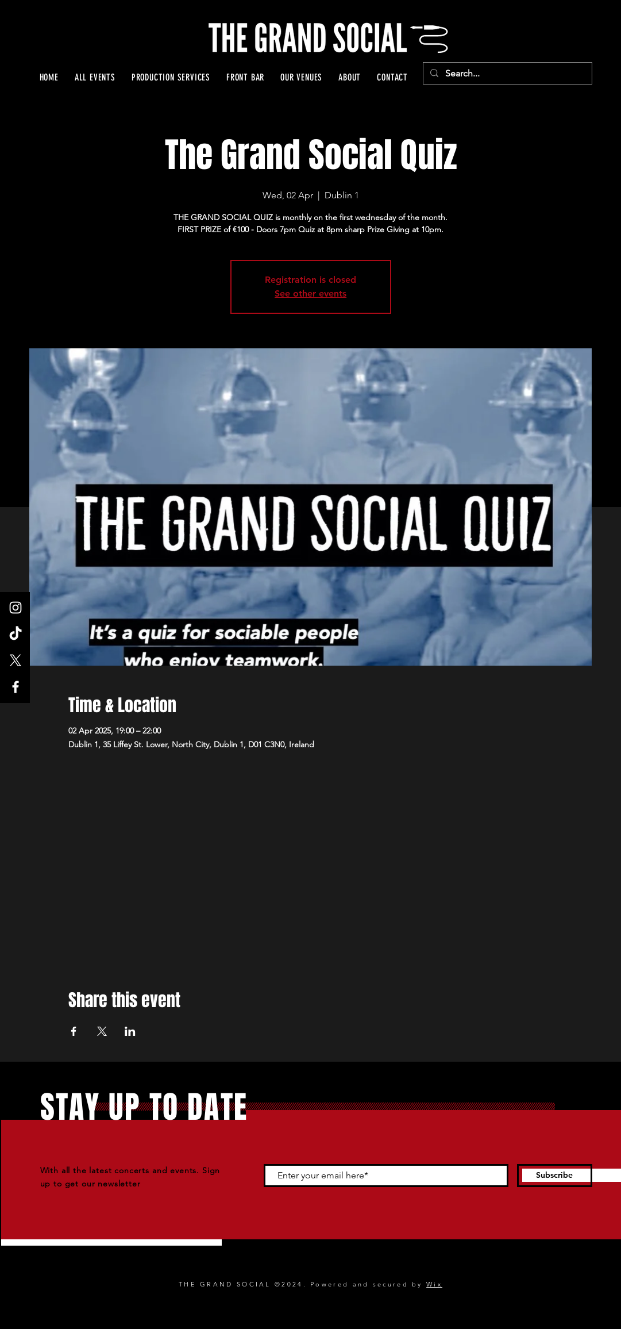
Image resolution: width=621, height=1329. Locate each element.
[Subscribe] (554, 1175)
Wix (434, 1284)
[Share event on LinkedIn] (130, 1031)
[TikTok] (15, 634)
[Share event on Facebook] (73, 1031)
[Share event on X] (102, 1031)
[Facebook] (15, 687)
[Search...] (506, 73)
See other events (310, 293)
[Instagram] (15, 608)
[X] (15, 660)
